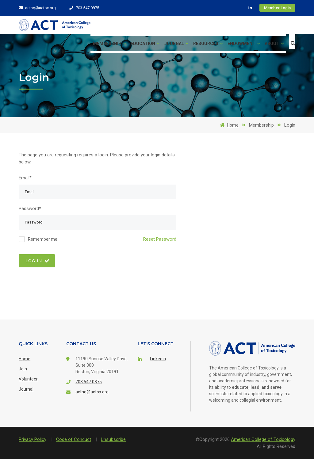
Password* (30, 208)
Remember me (42, 239)
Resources (208, 43)
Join (23, 368)
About (274, 43)
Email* (25, 178)
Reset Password (159, 239)
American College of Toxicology (263, 439)
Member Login (277, 8)
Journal (176, 43)
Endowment (244, 43)
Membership (109, 43)
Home (228, 125)
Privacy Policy (32, 439)
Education (145, 43)
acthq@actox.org (37, 8)
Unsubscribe (113, 439)
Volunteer (28, 379)
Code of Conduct (73, 439)
